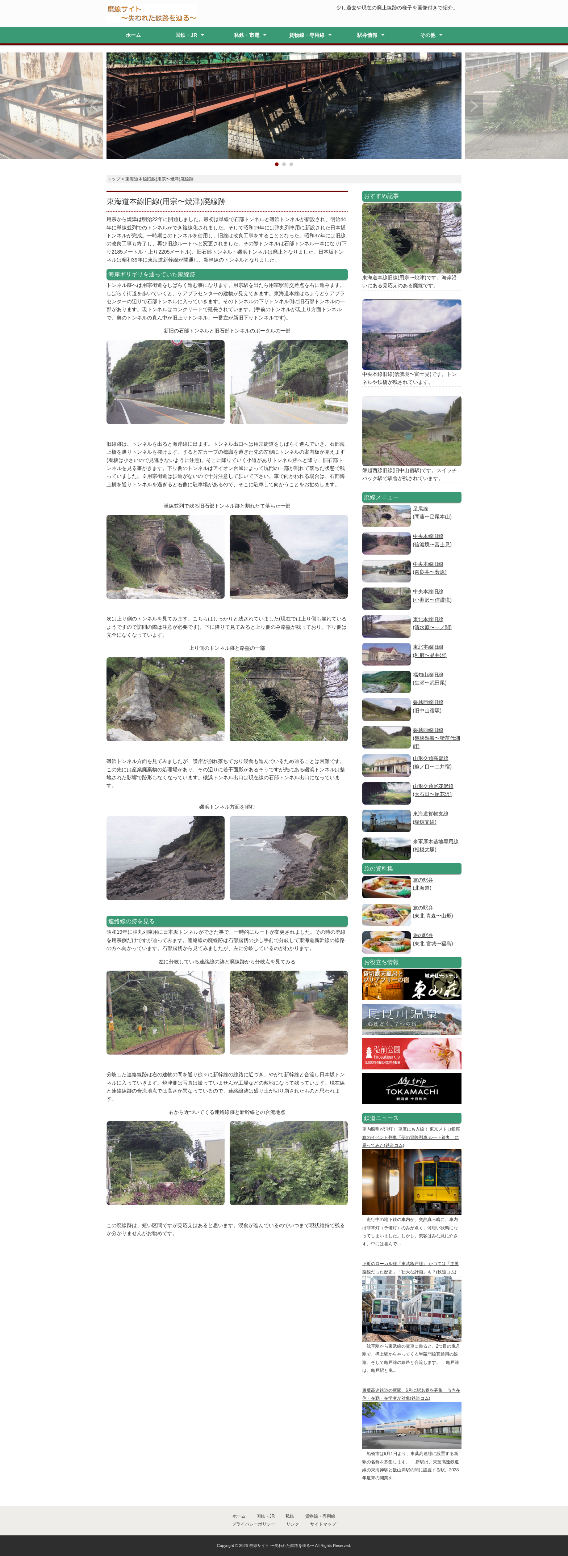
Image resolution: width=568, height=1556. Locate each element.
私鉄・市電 (246, 35)
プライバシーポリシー (253, 1524)
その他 (427, 35)
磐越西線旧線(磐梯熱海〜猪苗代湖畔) (436, 738)
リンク (292, 1524)
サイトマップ (323, 1524)
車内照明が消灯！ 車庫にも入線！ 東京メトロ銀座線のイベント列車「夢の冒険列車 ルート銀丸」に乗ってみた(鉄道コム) (411, 1137)
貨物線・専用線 (307, 35)
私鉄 (289, 1516)
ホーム (133, 35)
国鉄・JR (186, 35)
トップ (113, 179)
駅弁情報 (367, 35)
